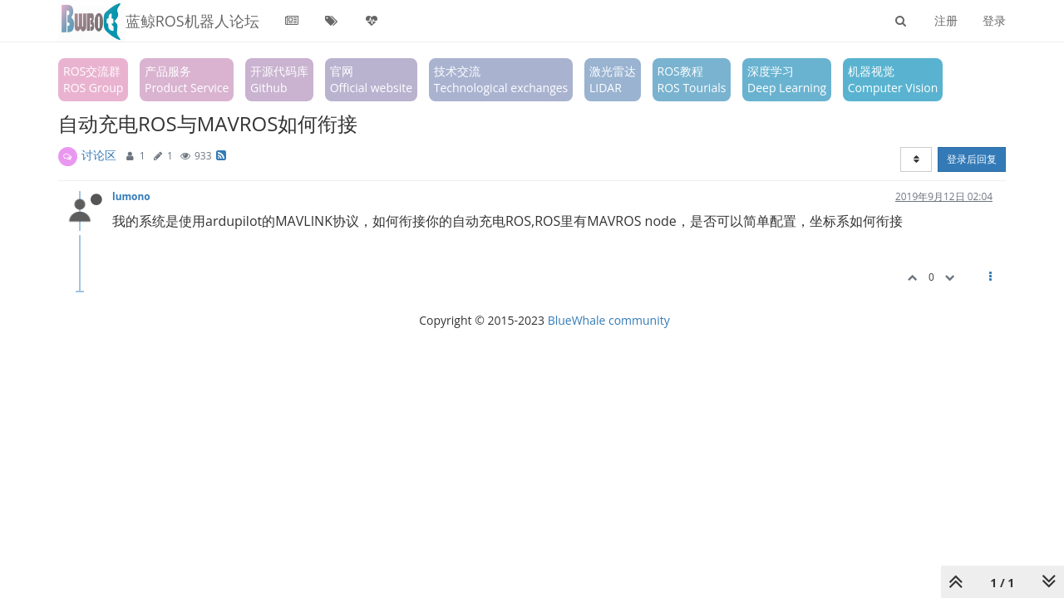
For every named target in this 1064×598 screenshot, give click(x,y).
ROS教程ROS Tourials (692, 79)
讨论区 (98, 155)
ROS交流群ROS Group (93, 79)
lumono (131, 196)
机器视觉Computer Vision (893, 79)
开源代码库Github (279, 79)
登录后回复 (972, 159)
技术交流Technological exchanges (501, 79)
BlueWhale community (609, 320)
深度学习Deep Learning (786, 79)
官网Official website (371, 79)
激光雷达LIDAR (612, 79)
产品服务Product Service (187, 79)
